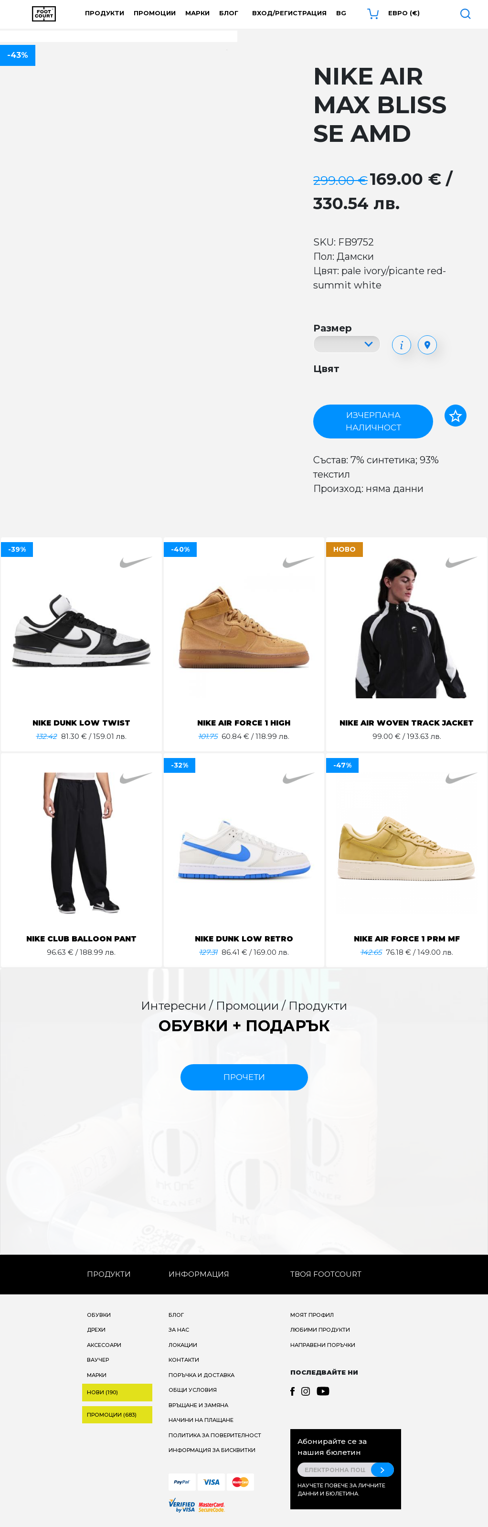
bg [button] (341, 13)
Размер (332, 328)
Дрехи (96, 1329)
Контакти (184, 1359)
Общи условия (193, 1390)
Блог (228, 13)
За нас (179, 1329)
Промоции (155, 13)
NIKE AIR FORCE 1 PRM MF (406, 938)
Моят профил (312, 1315)
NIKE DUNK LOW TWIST (81, 722)
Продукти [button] (104, 13)
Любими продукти (320, 1329)
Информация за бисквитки (212, 1450)
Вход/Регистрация (289, 13)
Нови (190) (102, 1392)
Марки (197, 13)
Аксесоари (104, 1345)
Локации (183, 1345)
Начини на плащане (201, 1420)
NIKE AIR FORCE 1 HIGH (244, 722)
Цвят (326, 368)
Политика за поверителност (215, 1435)
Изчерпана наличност (373, 421)
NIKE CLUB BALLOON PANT (81, 938)
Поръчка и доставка (201, 1375)
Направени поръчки (322, 1345)
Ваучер (98, 1359)
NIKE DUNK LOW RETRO (244, 938)
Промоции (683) (112, 1414)
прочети (244, 1077)
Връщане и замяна (198, 1405)
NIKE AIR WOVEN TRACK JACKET (407, 722)
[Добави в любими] (456, 416)
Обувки (99, 1315)
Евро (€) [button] (404, 13)
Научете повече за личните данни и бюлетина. (341, 1489)
